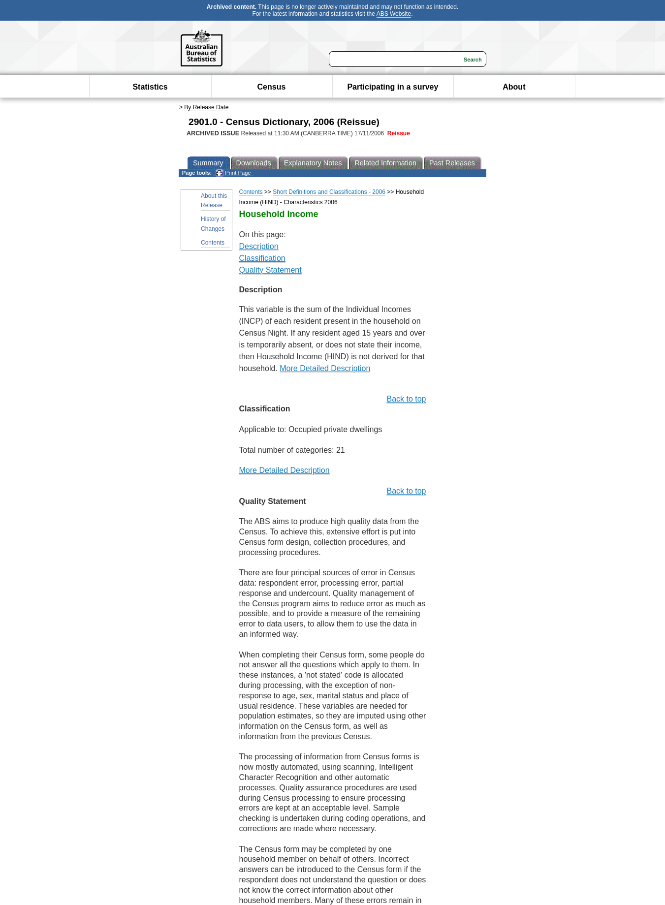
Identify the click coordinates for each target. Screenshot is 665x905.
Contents (212, 242)
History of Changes (213, 224)
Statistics (149, 87)
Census (271, 87)
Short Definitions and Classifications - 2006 (329, 191)
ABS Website (394, 13)
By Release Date (206, 107)
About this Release (214, 200)
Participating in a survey (392, 87)
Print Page (233, 173)
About (514, 87)
